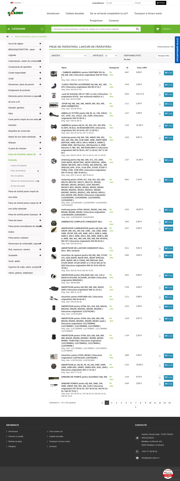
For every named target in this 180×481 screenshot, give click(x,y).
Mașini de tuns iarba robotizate (22, 137)
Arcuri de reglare (15, 44)
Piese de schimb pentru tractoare (23, 214)
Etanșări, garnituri (16, 108)
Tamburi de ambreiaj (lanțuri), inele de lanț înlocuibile (25, 183)
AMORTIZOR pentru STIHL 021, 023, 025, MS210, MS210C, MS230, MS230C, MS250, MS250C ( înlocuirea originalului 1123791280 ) (84, 309)
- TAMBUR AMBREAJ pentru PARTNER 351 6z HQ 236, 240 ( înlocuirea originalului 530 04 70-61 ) (84, 75)
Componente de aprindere (20, 67)
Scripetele (12, 255)
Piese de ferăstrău (18, 171)
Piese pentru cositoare (18, 238)
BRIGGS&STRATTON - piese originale (21, 52)
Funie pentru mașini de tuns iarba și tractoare (24, 122)
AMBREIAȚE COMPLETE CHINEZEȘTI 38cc (81, 222)
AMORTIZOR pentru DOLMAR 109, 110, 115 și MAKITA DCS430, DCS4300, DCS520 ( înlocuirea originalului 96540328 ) (84, 277)
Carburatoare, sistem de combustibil (24, 61)
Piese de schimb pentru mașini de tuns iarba (23, 194)
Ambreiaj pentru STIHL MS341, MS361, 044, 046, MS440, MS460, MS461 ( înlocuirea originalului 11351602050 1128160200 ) (84, 212)
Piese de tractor (15, 220)
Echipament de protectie (19, 90)
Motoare (12, 143)
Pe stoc (127, 59)
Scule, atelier (14, 261)
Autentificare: (98, 3)
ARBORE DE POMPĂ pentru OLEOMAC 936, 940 (84, 377)
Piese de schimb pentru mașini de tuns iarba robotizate (23, 206)
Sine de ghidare (17, 176)
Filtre (10, 113)
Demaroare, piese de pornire (21, 84)
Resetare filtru (164, 56)
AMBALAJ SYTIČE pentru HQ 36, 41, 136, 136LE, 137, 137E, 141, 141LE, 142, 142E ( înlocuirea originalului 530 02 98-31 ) (84, 115)
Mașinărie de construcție (19, 131)
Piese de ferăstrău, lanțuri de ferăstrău (22, 157)
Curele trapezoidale (17, 73)
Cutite (11, 78)
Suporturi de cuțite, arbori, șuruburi (23, 267)
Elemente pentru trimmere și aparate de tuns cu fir (24, 99)
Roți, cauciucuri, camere (19, 249)
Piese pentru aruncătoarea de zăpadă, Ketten (25, 229)
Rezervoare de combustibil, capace (24, 243)
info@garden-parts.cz (150, 458)
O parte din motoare (17, 148)
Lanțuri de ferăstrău (19, 165)
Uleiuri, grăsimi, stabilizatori (20, 273)
